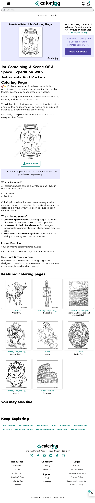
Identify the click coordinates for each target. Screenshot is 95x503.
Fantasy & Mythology (79, 32)
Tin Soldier (47, 313)
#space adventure (24, 429)
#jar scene (65, 425)
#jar (54, 425)
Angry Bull (16, 313)
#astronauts (42, 425)
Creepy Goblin (16, 354)
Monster (16, 393)
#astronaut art (26, 425)
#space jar (62, 429)
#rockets (7, 429)
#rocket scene (80, 425)
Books (54, 15)
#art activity (9, 425)
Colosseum (47, 393)
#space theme (78, 429)
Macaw (47, 354)
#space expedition (45, 429)
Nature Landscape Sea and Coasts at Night (79, 314)
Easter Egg (78, 354)
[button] (7, 4)
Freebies (42, 15)
